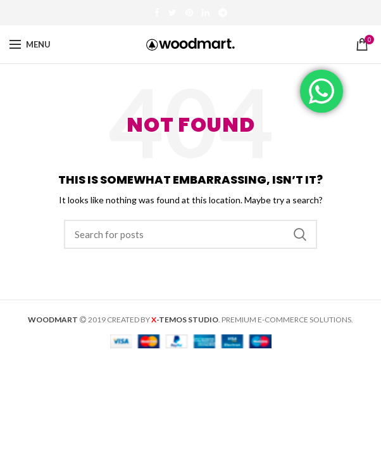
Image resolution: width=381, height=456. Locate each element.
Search (300, 234)
